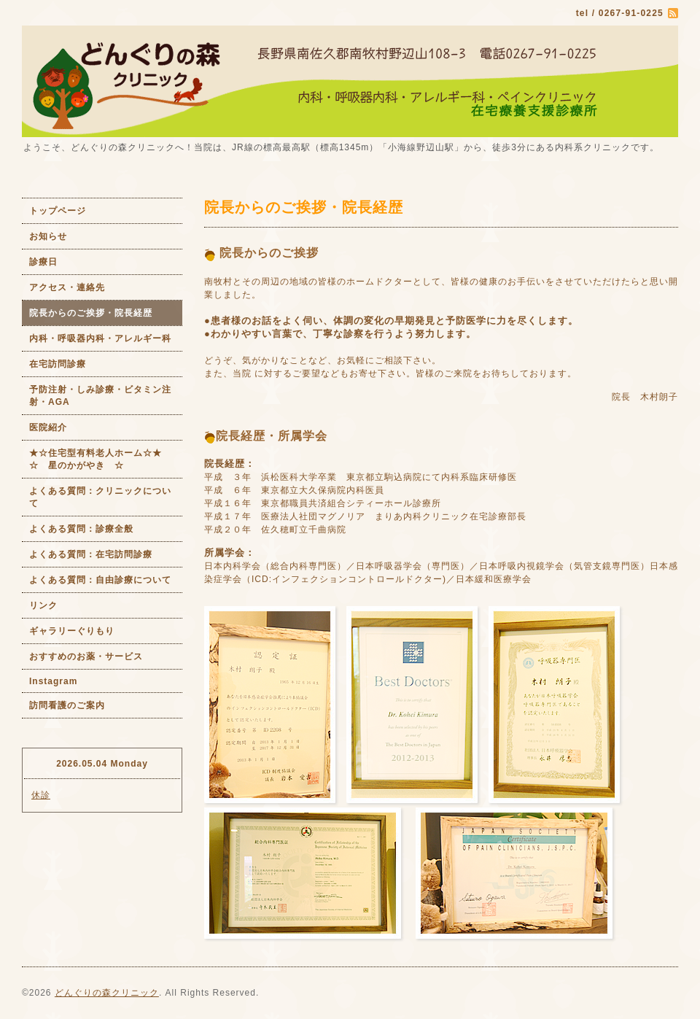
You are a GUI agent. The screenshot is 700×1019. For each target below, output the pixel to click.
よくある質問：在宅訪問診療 (90, 554)
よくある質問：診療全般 (81, 529)
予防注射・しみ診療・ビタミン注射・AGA (100, 395)
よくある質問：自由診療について (100, 580)
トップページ (57, 211)
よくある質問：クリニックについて (100, 497)
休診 (40, 795)
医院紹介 (48, 427)
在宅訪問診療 (57, 364)
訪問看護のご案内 (67, 705)
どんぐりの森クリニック (107, 993)
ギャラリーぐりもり (71, 631)
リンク (43, 605)
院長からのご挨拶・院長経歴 (90, 313)
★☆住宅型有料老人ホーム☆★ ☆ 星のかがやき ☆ (105, 459)
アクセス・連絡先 (67, 287)
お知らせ (48, 236)
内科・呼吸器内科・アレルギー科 (100, 338)
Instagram (53, 681)
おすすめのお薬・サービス (86, 656)
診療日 (43, 262)
